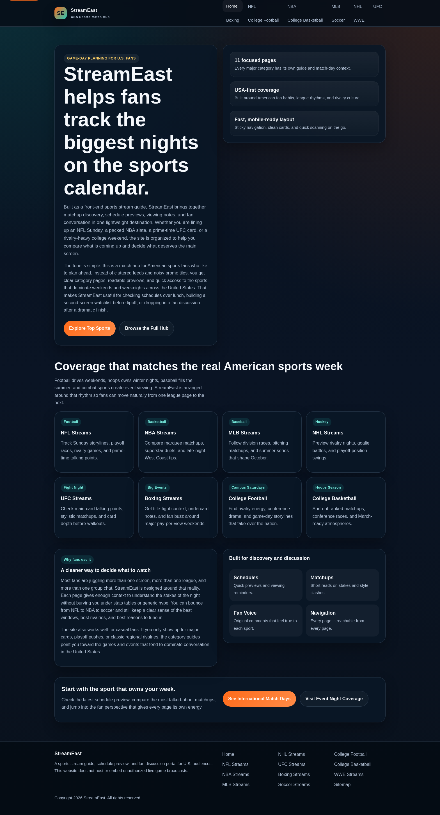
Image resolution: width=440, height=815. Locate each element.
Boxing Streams (294, 774)
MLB (336, 6)
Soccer (338, 20)
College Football (263, 20)
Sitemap (342, 784)
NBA (292, 6)
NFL (252, 6)
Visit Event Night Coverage (334, 698)
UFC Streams (291, 764)
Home (228, 754)
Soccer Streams (294, 784)
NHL (358, 6)
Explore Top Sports (89, 328)
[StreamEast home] (82, 13)
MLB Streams (235, 784)
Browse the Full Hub (147, 328)
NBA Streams (235, 774)
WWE (359, 20)
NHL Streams (291, 754)
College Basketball (305, 20)
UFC (377, 6)
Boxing (232, 20)
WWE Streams (349, 774)
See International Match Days (259, 698)
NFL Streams (235, 764)
